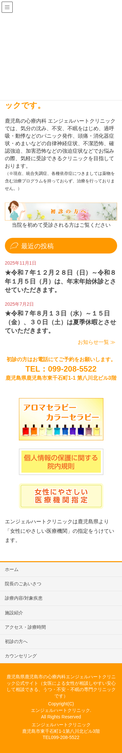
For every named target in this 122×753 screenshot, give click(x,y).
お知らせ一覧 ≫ (96, 342)
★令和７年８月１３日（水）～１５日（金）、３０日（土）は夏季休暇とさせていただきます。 (60, 322)
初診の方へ (16, 641)
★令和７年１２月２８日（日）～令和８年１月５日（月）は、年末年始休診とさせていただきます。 (60, 281)
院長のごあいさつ (23, 583)
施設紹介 (14, 612)
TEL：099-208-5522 (61, 368)
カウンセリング (21, 655)
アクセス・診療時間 (25, 627)
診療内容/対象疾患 (24, 598)
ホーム (12, 569)
